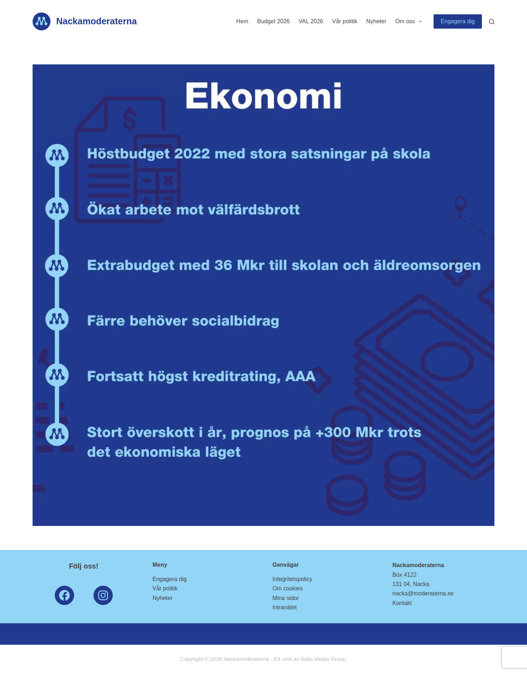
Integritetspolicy (292, 579)
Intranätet (284, 607)
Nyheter (376, 21)
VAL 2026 (311, 21)
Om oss (410, 21)
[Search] (491, 21)
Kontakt (402, 603)
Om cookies (287, 588)
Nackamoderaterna (96, 21)
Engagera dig (458, 21)
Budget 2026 (273, 21)
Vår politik (344, 21)
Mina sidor (285, 598)
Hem (242, 21)
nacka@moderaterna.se (423, 593)
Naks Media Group (323, 659)
